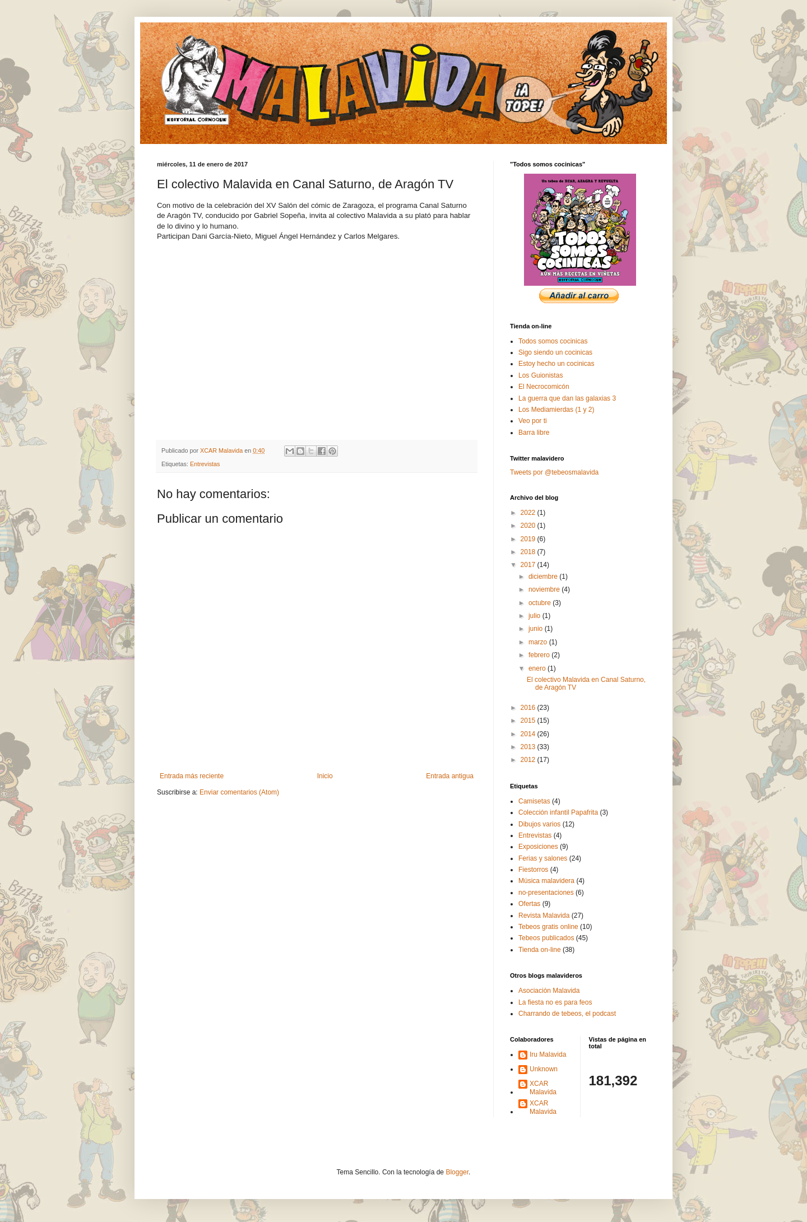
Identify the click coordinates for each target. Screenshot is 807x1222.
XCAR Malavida (543, 1087)
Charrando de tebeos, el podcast (567, 1013)
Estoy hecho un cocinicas (556, 364)
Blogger (457, 1172)
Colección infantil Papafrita (558, 812)
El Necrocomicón (543, 387)
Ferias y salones (542, 858)
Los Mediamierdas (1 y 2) (556, 409)
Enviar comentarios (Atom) (239, 792)
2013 (529, 747)
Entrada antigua (450, 776)
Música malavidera (546, 881)
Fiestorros (533, 869)
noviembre (545, 589)
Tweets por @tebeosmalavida (554, 472)
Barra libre (533, 432)
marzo (538, 642)
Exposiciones (538, 847)
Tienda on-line (539, 950)
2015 (529, 720)
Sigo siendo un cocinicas (555, 352)
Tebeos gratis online (548, 927)
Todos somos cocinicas (552, 341)
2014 (529, 734)
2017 (529, 565)
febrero (539, 655)
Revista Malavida (543, 915)
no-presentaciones (546, 892)
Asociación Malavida (548, 991)
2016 (529, 708)
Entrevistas (205, 464)
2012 (529, 760)
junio (536, 629)
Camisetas (534, 801)
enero (538, 668)
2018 (529, 552)
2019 (529, 539)
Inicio (325, 776)
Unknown (544, 1069)
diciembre (543, 576)
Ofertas (529, 904)
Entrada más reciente (192, 776)
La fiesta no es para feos (555, 1002)
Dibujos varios (539, 824)
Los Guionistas (540, 375)
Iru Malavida (548, 1054)
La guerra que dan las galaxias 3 (567, 398)
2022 (529, 513)
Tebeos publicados (546, 938)
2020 (529, 525)
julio (535, 616)
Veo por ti (532, 421)
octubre (540, 603)
